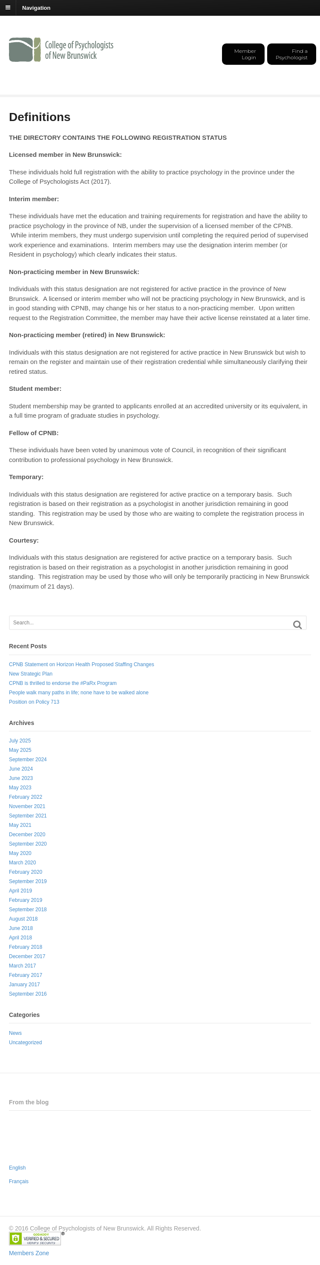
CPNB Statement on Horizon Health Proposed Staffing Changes (81, 664)
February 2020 (25, 872)
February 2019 (25, 900)
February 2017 (25, 975)
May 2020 (20, 853)
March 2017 (22, 966)
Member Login (245, 54)
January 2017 (24, 985)
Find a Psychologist (292, 54)
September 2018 (28, 910)
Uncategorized (25, 1043)
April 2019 (20, 891)
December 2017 (27, 956)
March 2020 (22, 863)
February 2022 (25, 797)
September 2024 (28, 759)
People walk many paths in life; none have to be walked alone (79, 693)
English (17, 1168)
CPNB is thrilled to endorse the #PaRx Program (63, 683)
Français (19, 1181)
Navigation (36, 7)
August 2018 (23, 919)
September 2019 (28, 881)
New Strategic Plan (30, 674)
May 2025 (20, 750)
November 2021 (27, 806)
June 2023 (21, 778)
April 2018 (20, 938)
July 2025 (20, 741)
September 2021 (28, 816)
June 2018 (21, 928)
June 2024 (21, 769)
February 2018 (25, 947)
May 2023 (20, 788)
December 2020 (27, 835)
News (15, 1033)
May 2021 (20, 825)
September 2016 (28, 994)
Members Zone (29, 1253)
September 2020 (28, 844)
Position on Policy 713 (34, 702)
